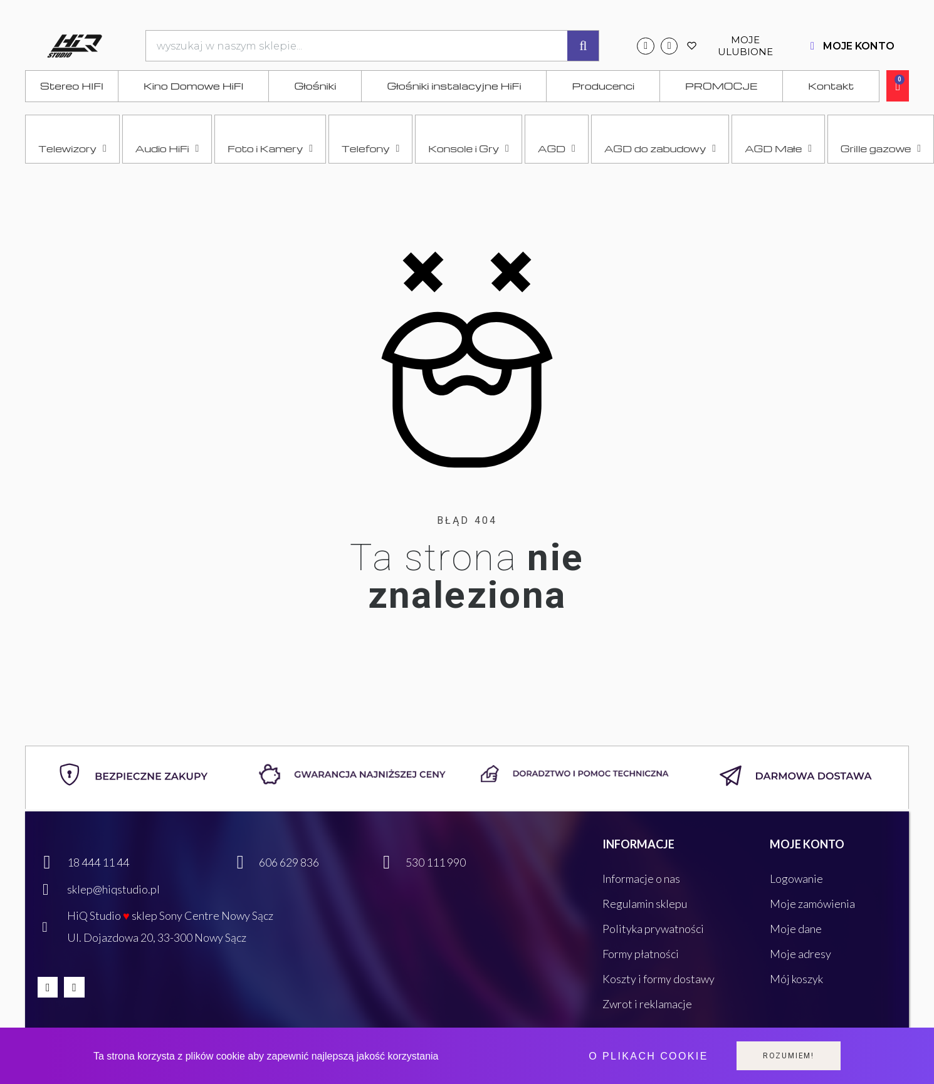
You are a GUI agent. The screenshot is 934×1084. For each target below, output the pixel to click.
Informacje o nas (641, 878)
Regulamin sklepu (644, 903)
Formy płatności (640, 954)
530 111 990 (436, 862)
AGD (556, 148)
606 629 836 (289, 862)
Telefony (370, 148)
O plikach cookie (648, 1056)
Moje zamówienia (812, 903)
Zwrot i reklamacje (647, 1004)
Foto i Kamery (270, 148)
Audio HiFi (167, 148)
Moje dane (796, 928)
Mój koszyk (796, 979)
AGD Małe (778, 148)
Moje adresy (800, 954)
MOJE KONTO (859, 46)
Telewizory (72, 148)
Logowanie (796, 878)
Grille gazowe (881, 148)
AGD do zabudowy (660, 148)
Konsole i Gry (468, 148)
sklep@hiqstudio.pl (113, 889)
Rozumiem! (788, 1055)
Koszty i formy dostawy (658, 979)
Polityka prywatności (653, 928)
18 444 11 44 (98, 862)
